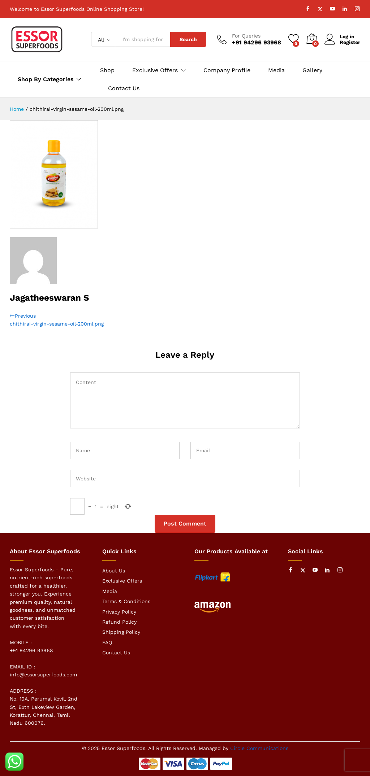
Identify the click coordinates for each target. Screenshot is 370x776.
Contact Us (123, 88)
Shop (107, 70)
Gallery (312, 70)
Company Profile (226, 70)
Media (276, 70)
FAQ (107, 642)
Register (350, 42)
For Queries (246, 36)
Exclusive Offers (122, 581)
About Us (113, 571)
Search (188, 39)
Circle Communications (259, 748)
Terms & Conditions (126, 601)
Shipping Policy (121, 632)
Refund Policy (119, 622)
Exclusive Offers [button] (155, 70)
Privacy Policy (119, 612)
